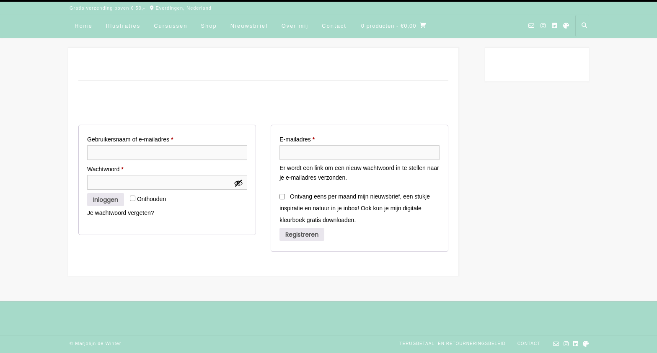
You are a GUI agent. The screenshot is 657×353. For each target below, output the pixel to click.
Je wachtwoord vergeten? (120, 212)
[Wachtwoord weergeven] (238, 183)
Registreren (301, 234)
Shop (209, 26)
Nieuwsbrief (249, 26)
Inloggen (105, 200)
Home (84, 26)
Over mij (295, 26)
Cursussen (170, 26)
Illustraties (123, 26)
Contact (334, 26)
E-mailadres (305, 138)
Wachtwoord (114, 168)
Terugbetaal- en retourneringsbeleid (452, 343)
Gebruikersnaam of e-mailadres (139, 138)
